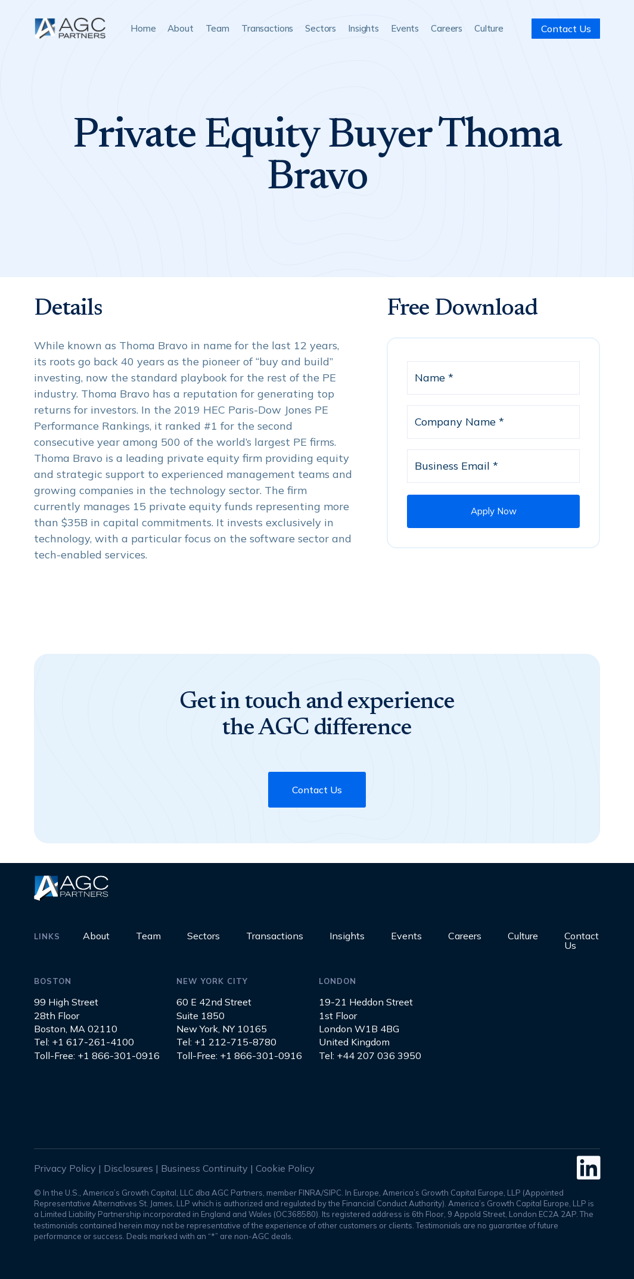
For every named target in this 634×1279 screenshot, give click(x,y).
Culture (489, 28)
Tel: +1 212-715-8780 (226, 1042)
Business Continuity (204, 1168)
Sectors (320, 28)
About (180, 28)
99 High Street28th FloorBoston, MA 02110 (75, 1015)
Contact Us (566, 29)
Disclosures (128, 1168)
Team (217, 28)
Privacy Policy (65, 1168)
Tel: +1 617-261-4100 (84, 1042)
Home (143, 28)
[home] (69, 28)
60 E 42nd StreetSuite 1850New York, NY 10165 (221, 1015)
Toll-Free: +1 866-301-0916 (97, 1055)
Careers (446, 28)
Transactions (267, 28)
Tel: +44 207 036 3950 (370, 1055)
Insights (363, 28)
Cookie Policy (285, 1168)
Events (405, 28)
